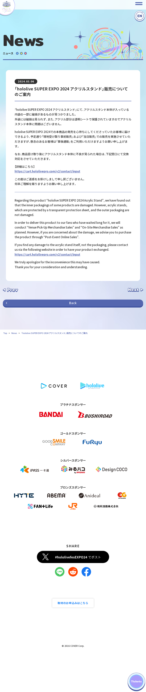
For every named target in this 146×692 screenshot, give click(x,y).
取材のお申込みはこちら (73, 603)
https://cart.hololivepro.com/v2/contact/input (47, 171)
